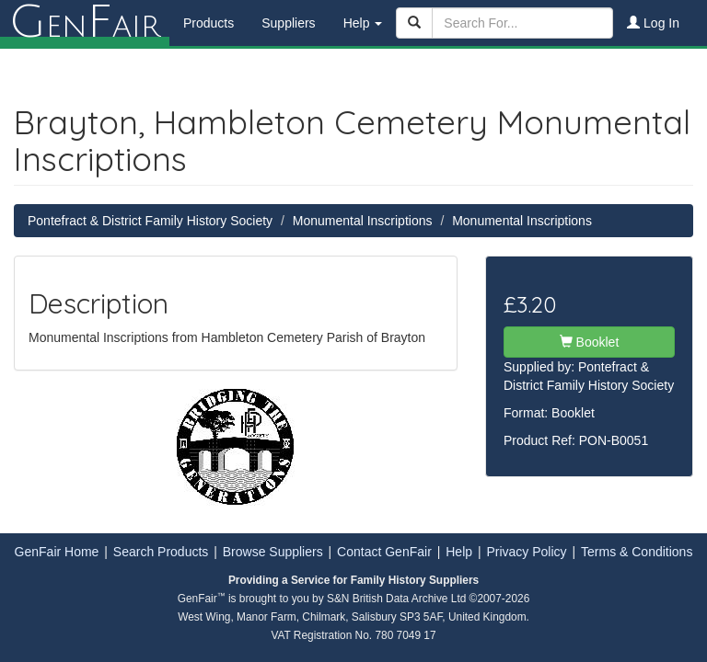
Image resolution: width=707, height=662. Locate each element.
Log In (653, 23)
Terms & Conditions (636, 551)
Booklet (590, 342)
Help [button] (363, 23)
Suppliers (288, 23)
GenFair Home (57, 551)
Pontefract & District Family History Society (150, 220)
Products (208, 23)
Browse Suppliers (273, 551)
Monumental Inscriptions (363, 220)
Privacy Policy (526, 551)
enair (84, 23)
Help (459, 551)
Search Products (161, 551)
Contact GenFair (384, 551)
